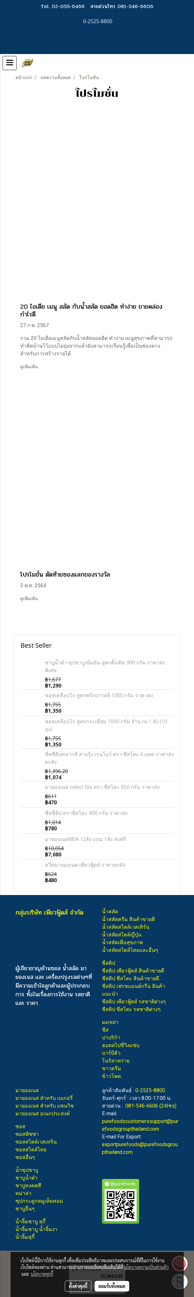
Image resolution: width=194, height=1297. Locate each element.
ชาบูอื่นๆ (25, 1209)
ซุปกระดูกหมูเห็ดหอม (39, 1201)
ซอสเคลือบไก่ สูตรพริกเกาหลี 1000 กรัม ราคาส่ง (99, 695)
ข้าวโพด (111, 1076)
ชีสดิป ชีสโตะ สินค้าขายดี (130, 978)
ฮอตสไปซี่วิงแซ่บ (120, 1045)
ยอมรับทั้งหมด (111, 1286)
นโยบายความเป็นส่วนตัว (146, 1267)
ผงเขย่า (110, 1022)
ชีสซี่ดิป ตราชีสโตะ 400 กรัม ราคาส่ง (86, 813)
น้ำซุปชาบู (26, 1170)
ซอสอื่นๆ (25, 1157)
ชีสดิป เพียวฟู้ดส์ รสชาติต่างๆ (134, 1002)
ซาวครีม (111, 1068)
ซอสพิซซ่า (27, 1134)
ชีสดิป (108, 963)
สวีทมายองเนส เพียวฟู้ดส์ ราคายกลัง (85, 864)
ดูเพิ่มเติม (29, 366)
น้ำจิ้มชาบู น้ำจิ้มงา (36, 1229)
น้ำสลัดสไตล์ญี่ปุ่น (121, 935)
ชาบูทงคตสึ (28, 1186)
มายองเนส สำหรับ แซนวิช (44, 1106)
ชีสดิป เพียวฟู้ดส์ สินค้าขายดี (133, 971)
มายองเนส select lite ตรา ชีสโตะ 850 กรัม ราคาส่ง (102, 786)
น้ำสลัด (110, 912)
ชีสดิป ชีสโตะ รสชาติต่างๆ (131, 1009)
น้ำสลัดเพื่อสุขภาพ (122, 942)
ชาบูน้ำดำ (26, 1178)
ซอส (20, 1126)
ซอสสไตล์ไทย (30, 1149)
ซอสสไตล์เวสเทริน (36, 1142)
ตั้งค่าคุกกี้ (78, 1286)
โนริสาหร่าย (116, 1061)
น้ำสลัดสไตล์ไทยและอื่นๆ (130, 950)
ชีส (105, 1030)
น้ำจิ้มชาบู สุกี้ (30, 1222)
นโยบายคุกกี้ (42, 1274)
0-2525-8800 (150, 1090)
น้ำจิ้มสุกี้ (25, 1237)
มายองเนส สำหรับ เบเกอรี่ (44, 1098)
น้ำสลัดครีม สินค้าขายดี (128, 919)
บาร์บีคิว (111, 1053)
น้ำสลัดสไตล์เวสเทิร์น (125, 927)
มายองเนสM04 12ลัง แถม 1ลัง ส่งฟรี (85, 839)
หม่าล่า (23, 1193)
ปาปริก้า (111, 1038)
